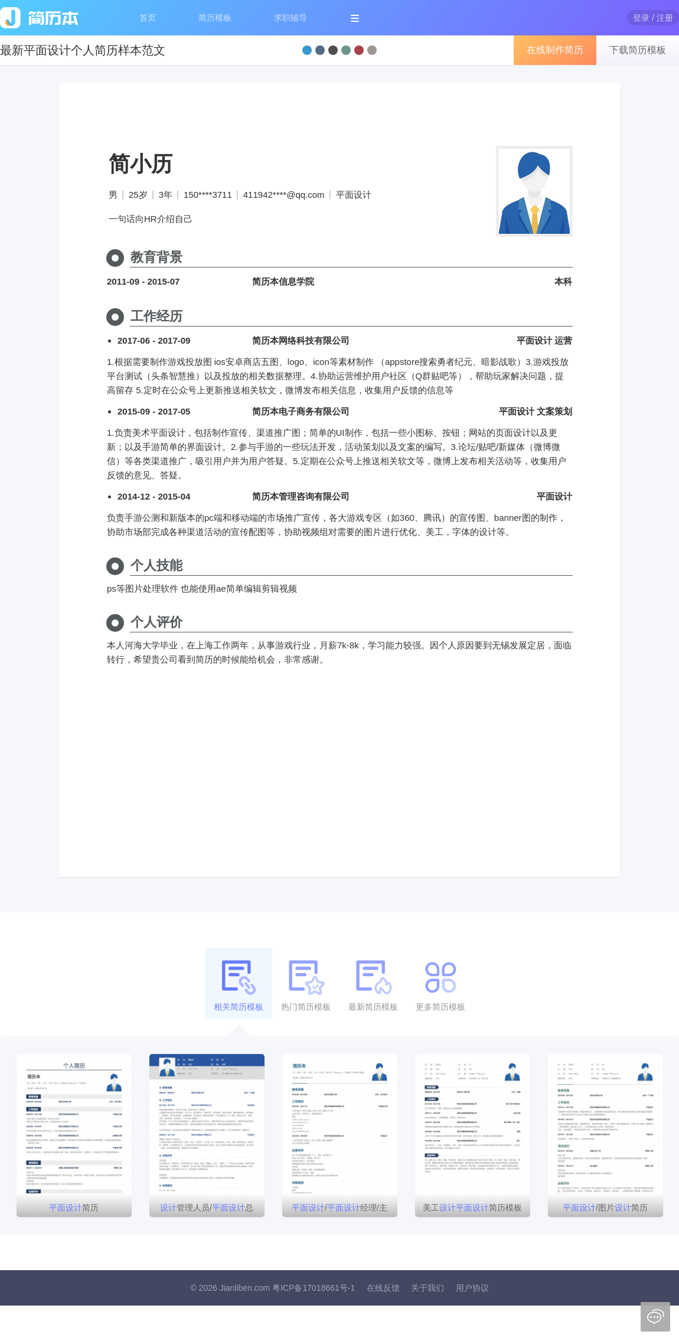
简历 (74, 1207)
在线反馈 (383, 1288)
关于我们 (427, 1288)
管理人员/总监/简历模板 (206, 1210)
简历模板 (214, 17)
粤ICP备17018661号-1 (313, 1288)
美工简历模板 (472, 1207)
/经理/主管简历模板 (339, 1210)
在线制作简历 (555, 50)
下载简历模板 (637, 50)
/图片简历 (605, 1207)
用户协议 (472, 1288)
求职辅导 (290, 17)
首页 (147, 17)
